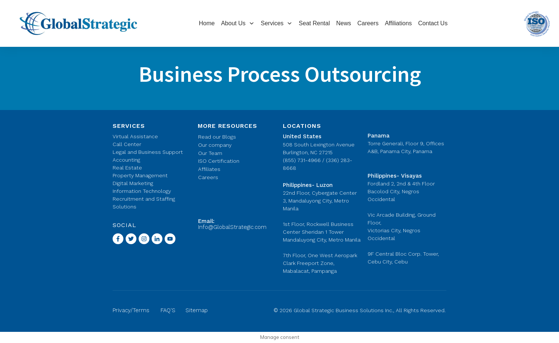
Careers (208, 177)
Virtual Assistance (135, 136)
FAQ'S (168, 310)
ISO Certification (218, 161)
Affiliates (209, 169)
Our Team (210, 153)
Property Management (140, 175)
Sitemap (196, 310)
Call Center (127, 144)
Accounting (126, 160)
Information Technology (142, 191)
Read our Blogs (217, 137)
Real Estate (127, 168)
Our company (215, 145)
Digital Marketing (133, 183)
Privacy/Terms (131, 310)
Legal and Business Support (148, 152)
